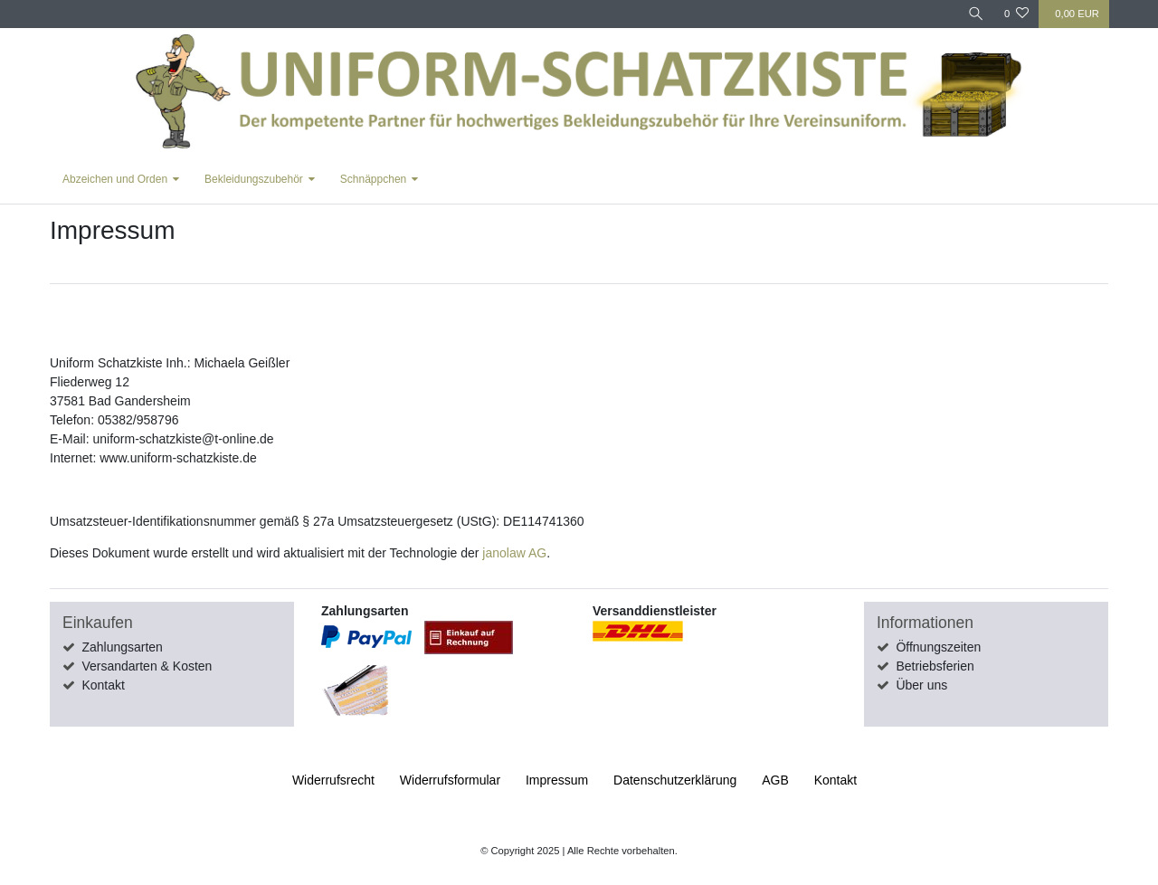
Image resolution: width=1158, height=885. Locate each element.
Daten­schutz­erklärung (674, 780)
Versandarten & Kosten (146, 666)
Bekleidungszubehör (253, 179)
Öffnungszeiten (938, 647)
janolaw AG (514, 553)
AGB (775, 780)
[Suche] (976, 14)
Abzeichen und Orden (114, 179)
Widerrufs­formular (450, 780)
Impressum (557, 780)
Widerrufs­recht (333, 780)
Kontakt (102, 685)
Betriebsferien (934, 666)
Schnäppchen (373, 179)
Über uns (921, 685)
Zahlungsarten (122, 647)
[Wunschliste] (1016, 14)
